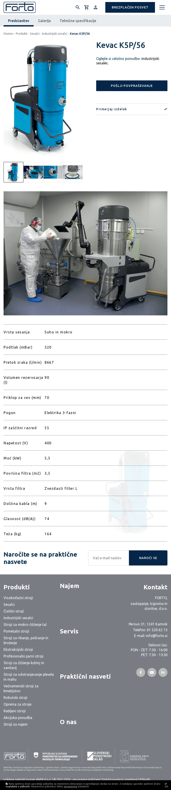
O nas (68, 721)
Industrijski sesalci (54, 33)
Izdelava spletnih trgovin (19, 779)
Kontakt (155, 587)
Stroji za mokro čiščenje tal (25, 625)
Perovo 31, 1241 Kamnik (148, 624)
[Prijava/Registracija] (95, 7)
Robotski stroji (15, 698)
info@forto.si (156, 636)
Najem (69, 585)
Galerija (44, 21)
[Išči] (77, 7)
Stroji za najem (16, 724)
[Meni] (162, 7)
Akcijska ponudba (18, 718)
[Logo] (20, 7)
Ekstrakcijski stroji (18, 649)
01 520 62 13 (157, 630)
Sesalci (35, 33)
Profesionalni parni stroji (23, 656)
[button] (130, 7)
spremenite (70, 786)
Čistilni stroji (14, 611)
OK (166, 785)
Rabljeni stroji (15, 711)
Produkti (21, 33)
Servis (69, 631)
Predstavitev (18, 21)
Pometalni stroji (16, 631)
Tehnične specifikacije (78, 21)
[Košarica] (86, 7)
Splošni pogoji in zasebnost (120, 779)
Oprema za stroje (17, 704)
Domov (8, 33)
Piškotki (145, 779)
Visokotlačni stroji (18, 598)
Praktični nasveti (85, 676)
